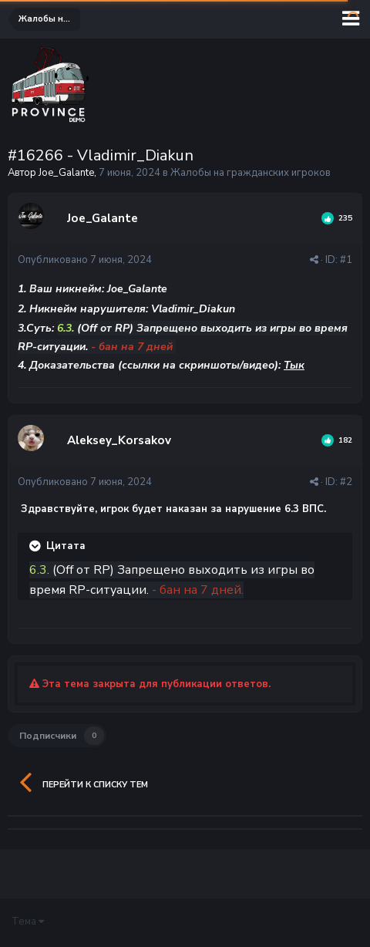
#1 (346, 260)
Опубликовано (85, 260)
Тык (294, 365)
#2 (346, 482)
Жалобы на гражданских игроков (250, 173)
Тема (28, 921)
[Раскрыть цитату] (36, 546)
